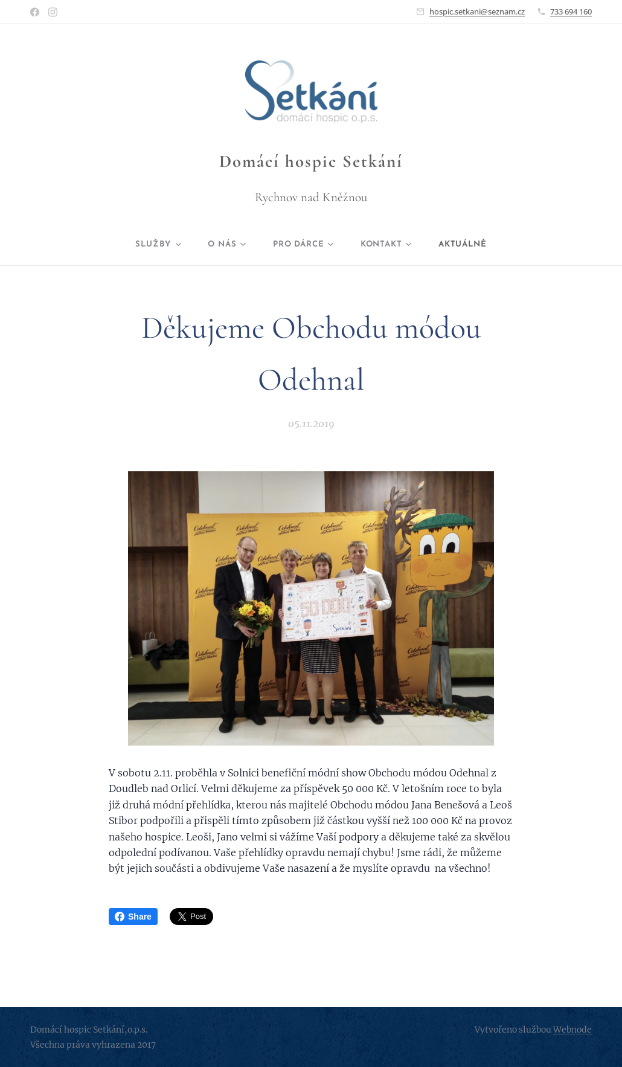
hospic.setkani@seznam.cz (477, 11)
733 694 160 (571, 11)
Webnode (572, 1029)
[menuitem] (149, 245)
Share (133, 916)
